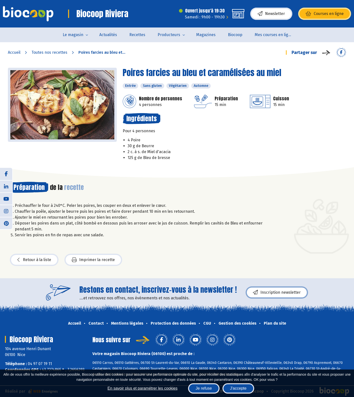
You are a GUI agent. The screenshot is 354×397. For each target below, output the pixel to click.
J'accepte (238, 388)
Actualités (108, 34)
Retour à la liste (34, 259)
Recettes (137, 34)
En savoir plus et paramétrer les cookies (142, 388)
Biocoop (235, 34)
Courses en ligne (325, 13)
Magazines (206, 34)
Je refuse (204, 388)
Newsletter (271, 13)
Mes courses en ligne (274, 34)
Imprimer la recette (93, 259)
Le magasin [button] (73, 34)
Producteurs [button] (169, 34)
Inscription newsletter (277, 292)
